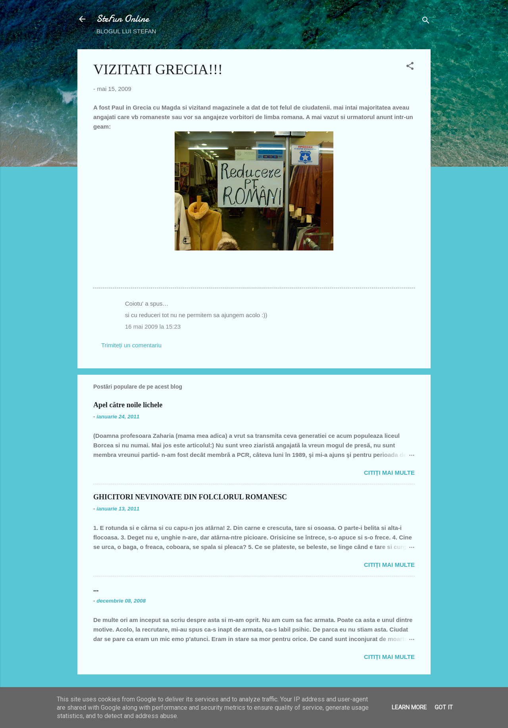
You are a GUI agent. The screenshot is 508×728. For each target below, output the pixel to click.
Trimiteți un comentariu (131, 345)
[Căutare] (426, 22)
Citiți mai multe (389, 472)
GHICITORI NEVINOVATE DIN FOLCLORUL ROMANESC (190, 497)
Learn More (409, 707)
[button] (410, 67)
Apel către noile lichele (127, 405)
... (96, 589)
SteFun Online (122, 18)
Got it (444, 707)
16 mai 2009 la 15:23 (153, 326)
